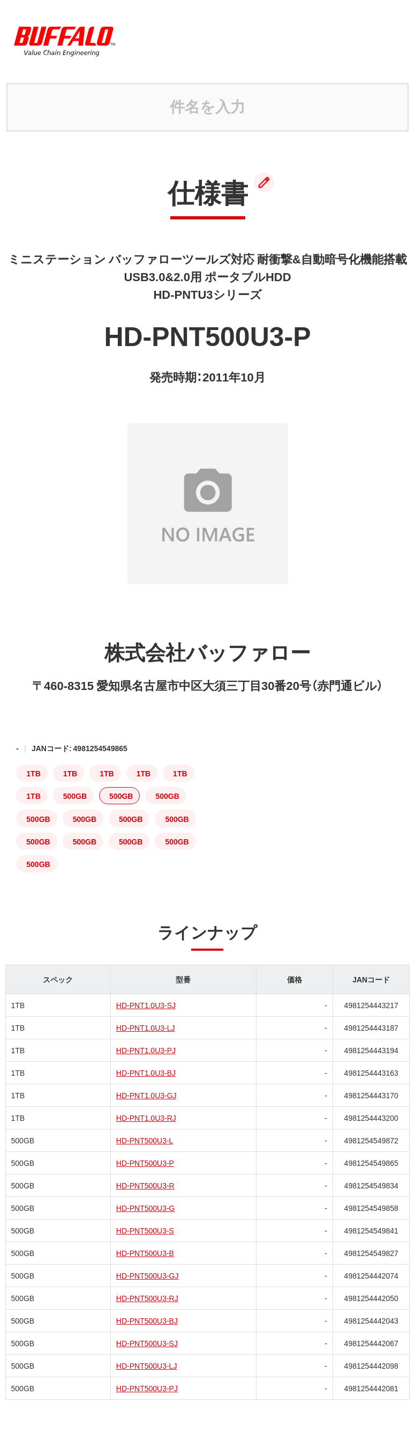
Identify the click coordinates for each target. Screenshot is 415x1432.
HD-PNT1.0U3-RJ (146, 1117)
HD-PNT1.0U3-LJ (145, 1027)
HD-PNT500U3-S (145, 1230)
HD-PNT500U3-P (145, 1162)
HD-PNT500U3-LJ (146, 1365)
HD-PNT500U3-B (145, 1252)
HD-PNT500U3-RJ (147, 1298)
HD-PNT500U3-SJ (147, 1343)
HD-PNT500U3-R (145, 1185)
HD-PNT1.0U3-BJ (146, 1072)
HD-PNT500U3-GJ (147, 1275)
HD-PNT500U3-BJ (147, 1320)
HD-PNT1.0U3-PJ (146, 1050)
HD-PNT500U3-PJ (147, 1388)
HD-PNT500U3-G (145, 1207)
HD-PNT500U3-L (144, 1140)
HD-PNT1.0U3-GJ (146, 1095)
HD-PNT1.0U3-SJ (146, 1005)
